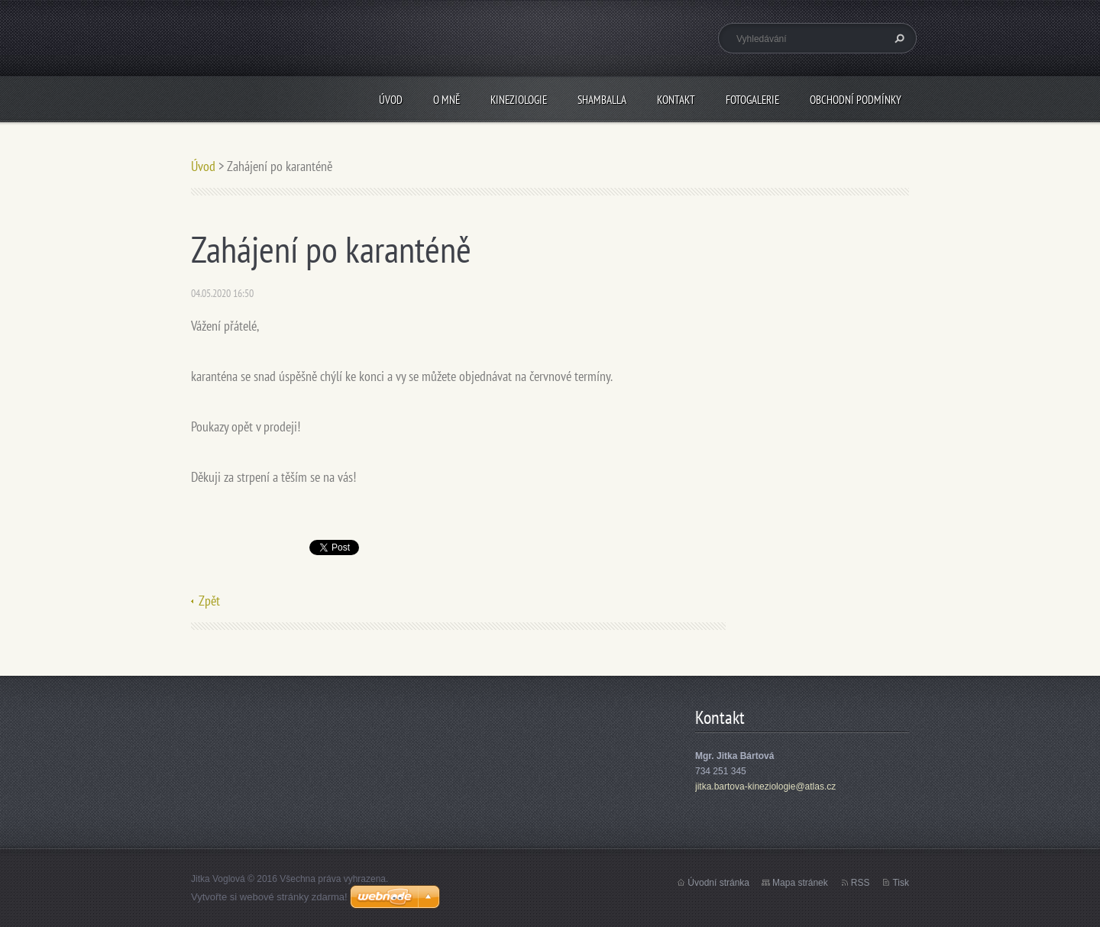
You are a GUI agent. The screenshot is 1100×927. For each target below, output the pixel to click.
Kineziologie (518, 99)
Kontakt (676, 99)
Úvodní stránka (718, 882)
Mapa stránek (800, 882)
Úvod (391, 99)
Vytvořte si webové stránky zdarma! (269, 897)
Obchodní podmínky (855, 99)
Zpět (209, 600)
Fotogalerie (752, 99)
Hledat (897, 38)
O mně (446, 99)
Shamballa (602, 99)
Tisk (900, 882)
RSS (860, 882)
